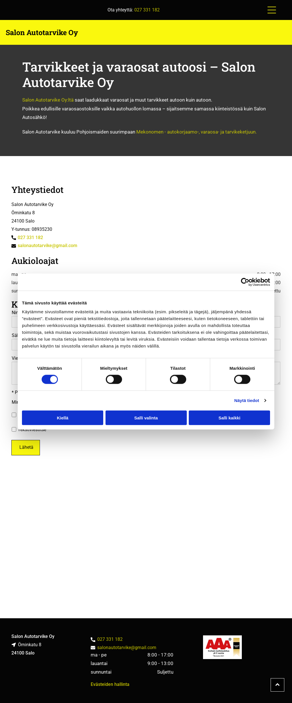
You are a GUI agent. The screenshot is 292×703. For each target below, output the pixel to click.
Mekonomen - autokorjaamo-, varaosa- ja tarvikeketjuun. (196, 132)
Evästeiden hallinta (110, 684)
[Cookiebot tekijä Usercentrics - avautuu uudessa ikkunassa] (245, 282)
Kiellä (62, 417)
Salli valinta (146, 417)
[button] (271, 10)
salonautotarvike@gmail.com (47, 245)
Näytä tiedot (246, 400)
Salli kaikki (229, 417)
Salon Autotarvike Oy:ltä (48, 100)
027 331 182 (147, 10)
